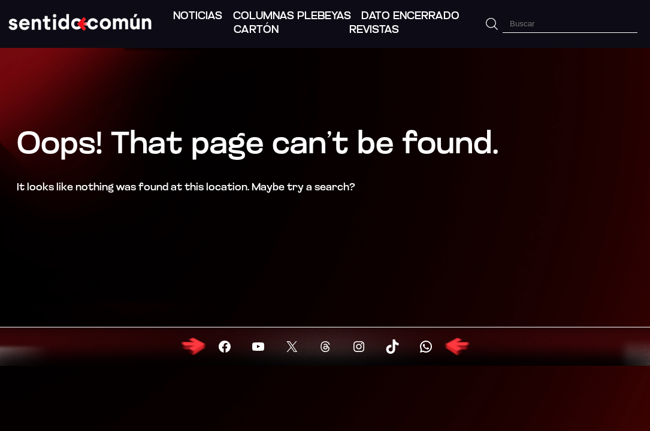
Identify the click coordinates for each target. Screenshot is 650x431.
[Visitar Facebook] (225, 347)
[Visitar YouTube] (258, 347)
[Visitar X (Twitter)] (292, 347)
